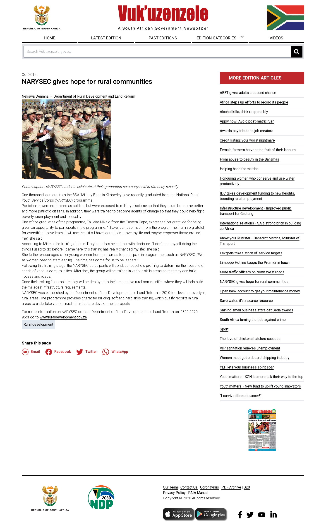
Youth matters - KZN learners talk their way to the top (261, 377)
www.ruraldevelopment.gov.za (63, 317)
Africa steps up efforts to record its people (254, 102)
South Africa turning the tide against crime (253, 320)
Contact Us (189, 487)
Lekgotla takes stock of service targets (251, 253)
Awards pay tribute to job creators (246, 131)
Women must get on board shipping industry (255, 358)
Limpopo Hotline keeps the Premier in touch (255, 262)
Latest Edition (106, 38)
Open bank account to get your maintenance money (260, 291)
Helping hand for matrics (239, 169)
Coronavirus (209, 487)
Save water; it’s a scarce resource (246, 300)
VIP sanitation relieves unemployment (250, 348)
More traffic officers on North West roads (252, 272)
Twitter (86, 352)
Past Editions (163, 38)
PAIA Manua (197, 493)
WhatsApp (115, 352)
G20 (247, 487)
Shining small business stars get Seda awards (256, 310)
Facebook (58, 352)
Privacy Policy (174, 493)
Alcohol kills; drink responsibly (244, 112)
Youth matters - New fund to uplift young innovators (260, 386)
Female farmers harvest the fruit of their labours (258, 150)
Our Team (170, 487)
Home (49, 38)
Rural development (38, 324)
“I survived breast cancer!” (240, 396)
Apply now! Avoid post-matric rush (247, 121)
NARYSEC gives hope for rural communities (254, 281)
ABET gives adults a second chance (248, 93)
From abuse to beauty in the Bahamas (249, 159)
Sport (224, 329)
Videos (276, 38)
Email (31, 352)
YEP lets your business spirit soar (247, 367)
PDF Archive (231, 487)
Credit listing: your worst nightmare (247, 140)
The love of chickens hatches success (250, 339)
